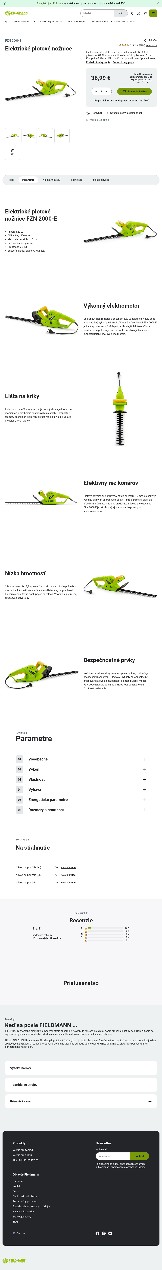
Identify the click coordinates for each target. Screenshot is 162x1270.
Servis (16, 1191)
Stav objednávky (22, 1216)
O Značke (18, 1181)
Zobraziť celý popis (123, 62)
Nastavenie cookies (23, 1211)
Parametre (28, 179)
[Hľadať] (121, 13)
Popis (11, 179)
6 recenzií (151, 45)
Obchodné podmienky (25, 1196)
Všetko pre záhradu (22, 21)
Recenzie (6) (76, 179)
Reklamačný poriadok (25, 1201)
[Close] (157, 3)
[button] (134, 91)
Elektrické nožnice (100, 21)
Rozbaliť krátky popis (98, 62)
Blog (15, 1221)
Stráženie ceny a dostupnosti (124, 113)
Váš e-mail (101, 1149)
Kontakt (17, 1186)
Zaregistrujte (44, 3)
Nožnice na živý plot (76, 21)
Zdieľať (150, 40)
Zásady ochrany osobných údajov (31, 1206)
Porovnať (94, 113)
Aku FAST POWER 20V (25, 1160)
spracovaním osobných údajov (128, 1167)
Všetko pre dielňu (22, 1155)
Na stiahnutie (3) (52, 179)
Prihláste (58, 3)
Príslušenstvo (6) (101, 179)
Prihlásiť (139, 1156)
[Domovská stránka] (6, 21)
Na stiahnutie (65, 867)
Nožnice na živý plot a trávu (49, 21)
